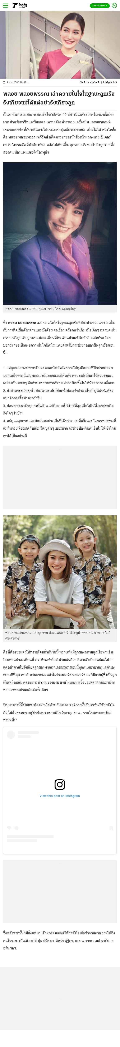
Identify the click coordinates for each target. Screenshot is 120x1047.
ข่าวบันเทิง (95, 82)
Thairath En (100, 6)
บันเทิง (83, 82)
